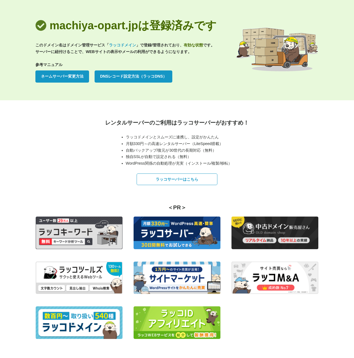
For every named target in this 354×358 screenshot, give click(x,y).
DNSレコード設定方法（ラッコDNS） (133, 76)
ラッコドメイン (122, 45)
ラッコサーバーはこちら (177, 179)
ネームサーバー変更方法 (62, 76)
